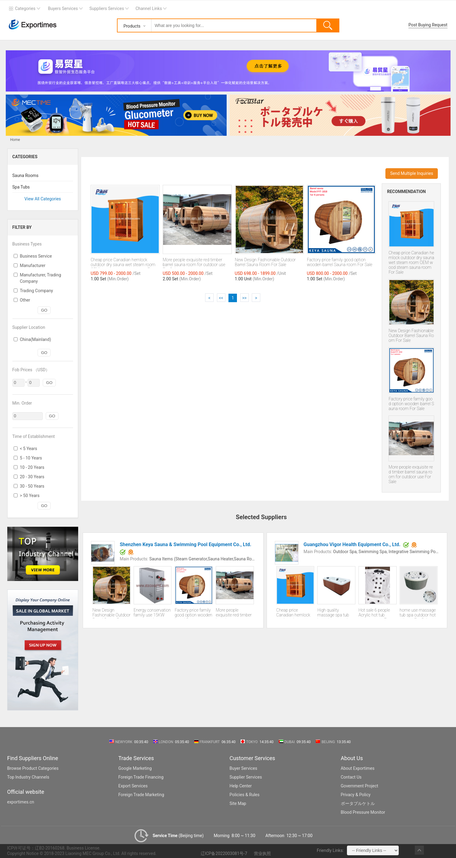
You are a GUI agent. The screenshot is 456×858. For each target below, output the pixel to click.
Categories (25, 8)
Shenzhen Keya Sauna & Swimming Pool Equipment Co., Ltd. (185, 544)
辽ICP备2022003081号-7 (224, 853)
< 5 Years (28, 448)
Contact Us (351, 777)
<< (221, 297)
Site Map (238, 803)
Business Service (36, 256)
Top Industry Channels (28, 777)
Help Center (241, 785)
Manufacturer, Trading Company (40, 278)
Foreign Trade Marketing (141, 794)
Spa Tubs (21, 187)
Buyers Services (63, 8)
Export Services (133, 785)
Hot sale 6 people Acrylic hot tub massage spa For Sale (374, 613)
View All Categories (43, 198)
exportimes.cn (20, 802)
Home (15, 140)
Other (25, 300)
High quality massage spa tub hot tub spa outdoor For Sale (335, 613)
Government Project (359, 785)
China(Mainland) (35, 339)
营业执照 (262, 853)
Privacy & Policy (356, 794)
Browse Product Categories (33, 768)
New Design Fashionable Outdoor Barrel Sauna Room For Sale (411, 335)
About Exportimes (358, 768)
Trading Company (36, 290)
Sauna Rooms (25, 175)
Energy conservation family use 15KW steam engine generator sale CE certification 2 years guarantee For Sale (152, 613)
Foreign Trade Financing (141, 777)
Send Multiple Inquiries (411, 173)
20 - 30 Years (32, 476)
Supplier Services (246, 777)
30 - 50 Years (32, 486)
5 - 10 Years (31, 458)
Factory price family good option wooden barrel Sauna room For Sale (411, 403)
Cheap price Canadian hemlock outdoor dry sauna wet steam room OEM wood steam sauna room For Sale (411, 262)
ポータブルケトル (358, 803)
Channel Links (148, 8)
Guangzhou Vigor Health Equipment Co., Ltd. (352, 544)
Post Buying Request (428, 24)
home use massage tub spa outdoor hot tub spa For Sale (418, 613)
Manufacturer (32, 265)
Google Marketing (135, 768)
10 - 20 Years (32, 467)
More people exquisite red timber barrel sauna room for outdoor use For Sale (410, 474)
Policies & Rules (245, 794)
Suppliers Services (106, 8)
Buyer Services (243, 768)
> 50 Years (30, 495)
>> (244, 297)
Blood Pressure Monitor (363, 812)
